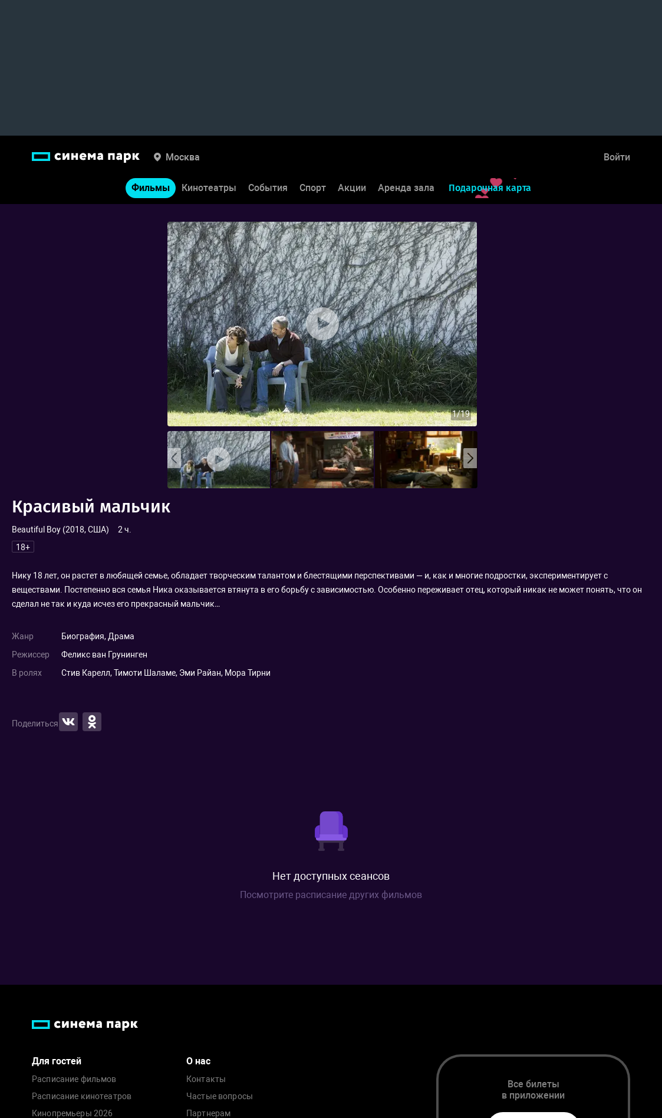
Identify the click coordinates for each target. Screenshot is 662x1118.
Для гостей (56, 1061)
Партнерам (208, 1113)
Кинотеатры (209, 187)
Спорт (312, 187)
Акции (352, 187)
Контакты (206, 1079)
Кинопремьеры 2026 (72, 1113)
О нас (198, 1061)
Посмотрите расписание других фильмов (331, 894)
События (268, 187)
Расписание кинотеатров (81, 1096)
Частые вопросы (219, 1096)
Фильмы (150, 187)
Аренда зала (406, 187)
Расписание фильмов (74, 1079)
